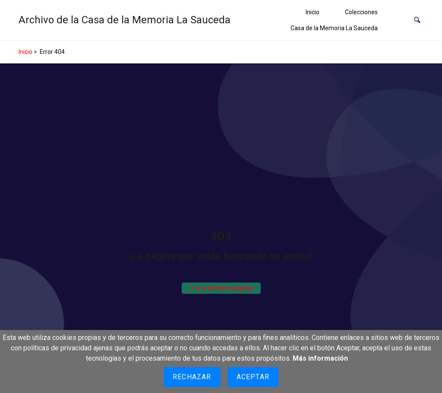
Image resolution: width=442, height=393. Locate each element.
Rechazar (192, 377)
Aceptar (253, 377)
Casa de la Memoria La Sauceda (334, 28)
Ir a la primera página (221, 288)
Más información (320, 358)
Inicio (312, 12)
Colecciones (361, 12)
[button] (417, 20)
